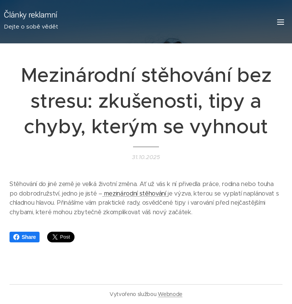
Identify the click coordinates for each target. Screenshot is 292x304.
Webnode (170, 294)
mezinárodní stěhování (135, 193)
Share (24, 237)
